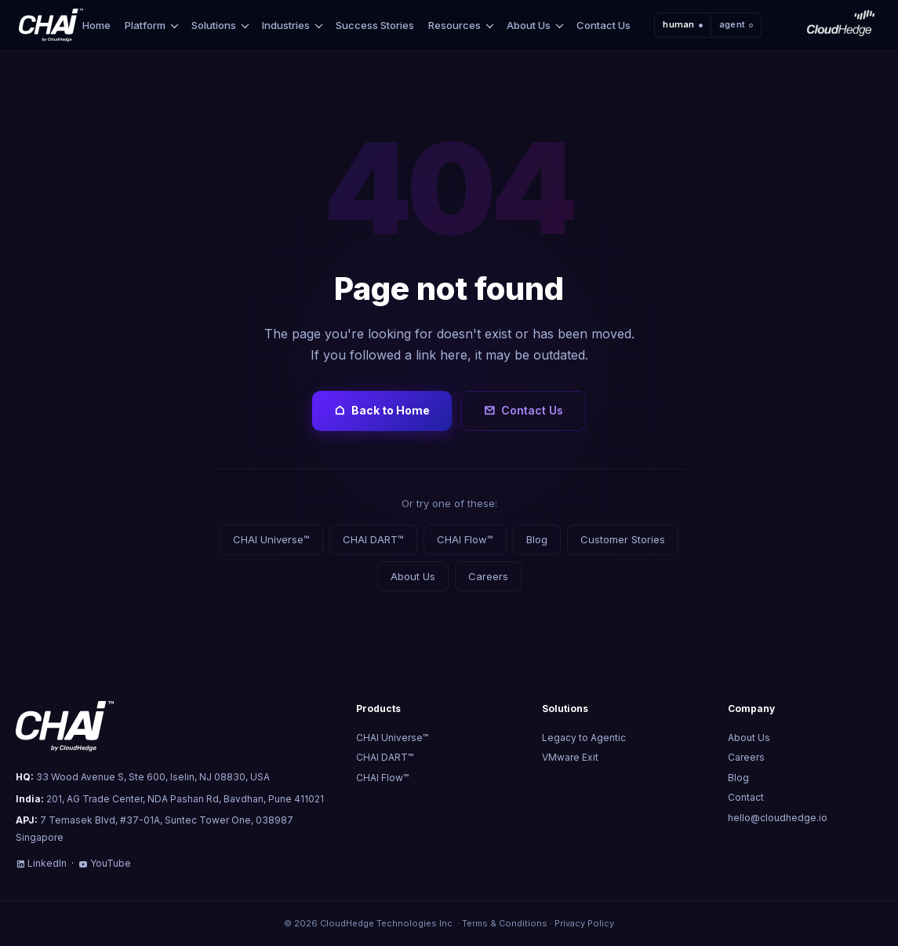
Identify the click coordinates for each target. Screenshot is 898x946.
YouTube (104, 863)
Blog (536, 539)
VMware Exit (570, 757)
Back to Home (382, 410)
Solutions (213, 25)
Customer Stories (622, 539)
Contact (746, 797)
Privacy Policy (584, 923)
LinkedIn (41, 863)
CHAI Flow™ (465, 539)
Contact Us (603, 25)
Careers (488, 576)
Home (96, 25)
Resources (454, 25)
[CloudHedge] (840, 25)
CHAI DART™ (373, 539)
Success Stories (375, 25)
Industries (286, 25)
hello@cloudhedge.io (777, 818)
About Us (529, 25)
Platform (145, 25)
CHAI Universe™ (271, 539)
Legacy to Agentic (584, 737)
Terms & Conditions (504, 923)
